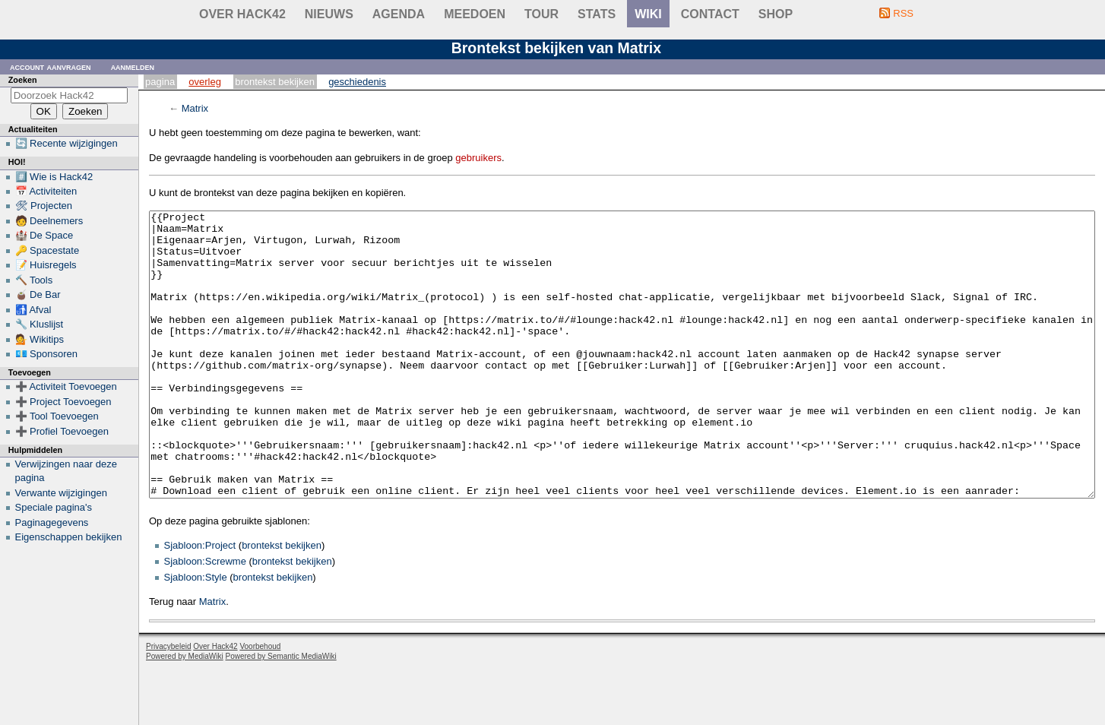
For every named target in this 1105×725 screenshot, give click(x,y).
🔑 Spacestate (47, 250)
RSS (903, 13)
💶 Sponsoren (46, 353)
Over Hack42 (242, 14)
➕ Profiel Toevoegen (62, 431)
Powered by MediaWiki (184, 713)
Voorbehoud (259, 703)
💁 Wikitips (39, 339)
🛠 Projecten (44, 205)
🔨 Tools (34, 280)
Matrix (195, 108)
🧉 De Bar (38, 294)
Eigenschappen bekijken (68, 537)
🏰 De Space (44, 235)
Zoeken (22, 79)
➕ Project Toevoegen (63, 401)
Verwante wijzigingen (61, 493)
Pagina (160, 81)
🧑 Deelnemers (49, 220)
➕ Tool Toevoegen (57, 416)
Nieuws (329, 14)
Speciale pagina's (54, 507)
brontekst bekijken (281, 602)
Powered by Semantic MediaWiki (281, 713)
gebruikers (478, 157)
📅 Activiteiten (46, 191)
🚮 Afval (33, 309)
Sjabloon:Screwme (205, 618)
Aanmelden (133, 66)
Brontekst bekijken (275, 81)
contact (710, 14)
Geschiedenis (357, 81)
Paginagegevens (52, 522)
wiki (648, 14)
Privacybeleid (168, 703)
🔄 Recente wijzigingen (66, 143)
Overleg (204, 81)
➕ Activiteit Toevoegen (66, 386)
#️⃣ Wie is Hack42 (54, 176)
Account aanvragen (50, 66)
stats (597, 14)
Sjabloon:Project (200, 602)
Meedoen (474, 14)
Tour (541, 14)
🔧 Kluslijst (39, 324)
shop (775, 14)
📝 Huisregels (46, 265)
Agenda (398, 14)
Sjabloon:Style (195, 634)
